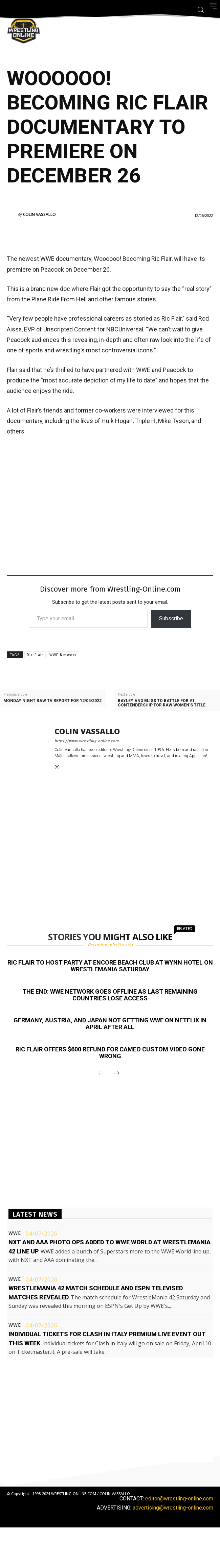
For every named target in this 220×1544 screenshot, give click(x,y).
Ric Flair (35, 655)
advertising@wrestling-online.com (173, 1507)
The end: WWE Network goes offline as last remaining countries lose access (110, 995)
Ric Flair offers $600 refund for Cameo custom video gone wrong (110, 1053)
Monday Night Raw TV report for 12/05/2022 (52, 701)
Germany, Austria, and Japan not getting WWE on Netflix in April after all (110, 1023)
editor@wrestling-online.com (179, 1498)
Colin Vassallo (39, 215)
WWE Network (63, 655)
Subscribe (171, 618)
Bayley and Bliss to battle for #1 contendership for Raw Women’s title (161, 703)
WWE (14, 1233)
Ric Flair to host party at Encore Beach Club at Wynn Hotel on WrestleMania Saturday (110, 966)
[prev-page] (101, 1073)
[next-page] (117, 1073)
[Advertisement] (100, 234)
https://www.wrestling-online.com (86, 741)
